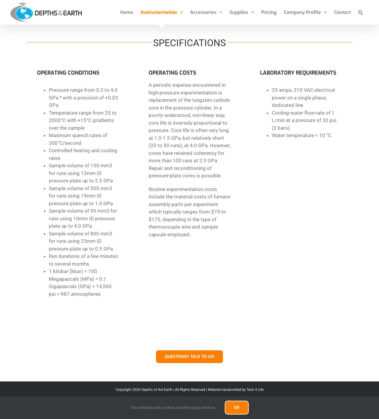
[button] (360, 12)
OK (237, 407)
